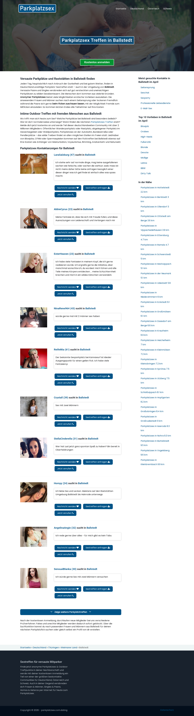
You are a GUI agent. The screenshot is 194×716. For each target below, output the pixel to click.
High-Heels (146, 136)
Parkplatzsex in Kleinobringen (152, 361)
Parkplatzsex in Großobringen (152, 409)
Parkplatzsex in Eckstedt (155, 304)
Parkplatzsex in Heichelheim (155, 342)
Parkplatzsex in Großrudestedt (151, 418)
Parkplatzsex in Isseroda (155, 428)
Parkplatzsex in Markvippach (156, 266)
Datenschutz (167, 710)
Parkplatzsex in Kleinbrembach (152, 462)
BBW (143, 168)
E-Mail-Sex (146, 108)
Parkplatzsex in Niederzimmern (152, 294)
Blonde (144, 147)
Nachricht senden (68, 187)
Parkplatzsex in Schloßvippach (152, 390)
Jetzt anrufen (65, 194)
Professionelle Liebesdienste (155, 103)
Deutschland (137, 8)
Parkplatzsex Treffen (102, 122)
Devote (144, 152)
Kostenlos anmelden (97, 62)
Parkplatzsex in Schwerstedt (156, 256)
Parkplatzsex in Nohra (156, 435)
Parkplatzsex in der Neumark (156, 275)
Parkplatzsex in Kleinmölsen (155, 352)
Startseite (121, 8)
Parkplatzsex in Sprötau (155, 371)
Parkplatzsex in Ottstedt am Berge (156, 218)
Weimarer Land (69, 647)
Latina (144, 163)
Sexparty (145, 97)
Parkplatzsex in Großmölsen (156, 313)
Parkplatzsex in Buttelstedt (155, 443)
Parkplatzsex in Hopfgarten (155, 399)
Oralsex (145, 131)
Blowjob (145, 126)
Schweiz (167, 8)
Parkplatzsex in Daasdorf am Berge (156, 323)
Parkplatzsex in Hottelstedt (155, 189)
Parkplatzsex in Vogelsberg (155, 452)
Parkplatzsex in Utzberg (155, 380)
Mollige (144, 157)
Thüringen (53, 647)
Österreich (153, 8)
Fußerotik (146, 142)
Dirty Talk (146, 173)
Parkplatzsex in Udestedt (156, 285)
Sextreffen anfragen (98, 187)
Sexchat (145, 92)
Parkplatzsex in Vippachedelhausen (155, 228)
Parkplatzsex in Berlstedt (155, 199)
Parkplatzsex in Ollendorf (155, 209)
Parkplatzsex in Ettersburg (155, 237)
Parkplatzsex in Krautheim (154, 333)
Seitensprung (148, 87)
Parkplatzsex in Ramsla (155, 247)
